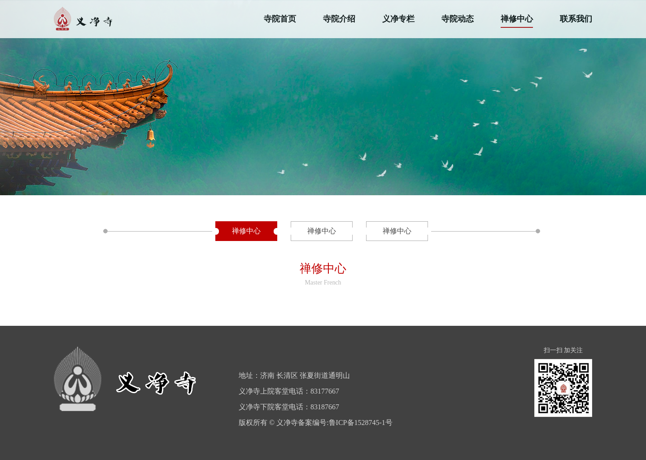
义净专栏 (398, 18)
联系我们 (576, 18)
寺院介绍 (339, 18)
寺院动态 (457, 18)
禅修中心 (517, 18)
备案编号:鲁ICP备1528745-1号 (345, 422)
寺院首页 (280, 18)
